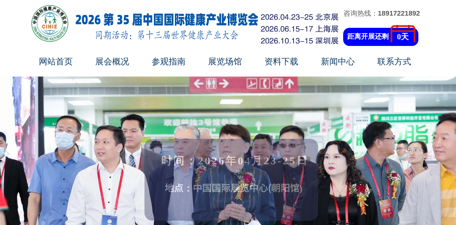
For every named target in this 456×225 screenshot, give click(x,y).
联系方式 (394, 61)
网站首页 (56, 61)
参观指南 (169, 61)
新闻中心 (338, 61)
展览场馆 (225, 61)
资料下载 (281, 61)
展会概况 (112, 61)
